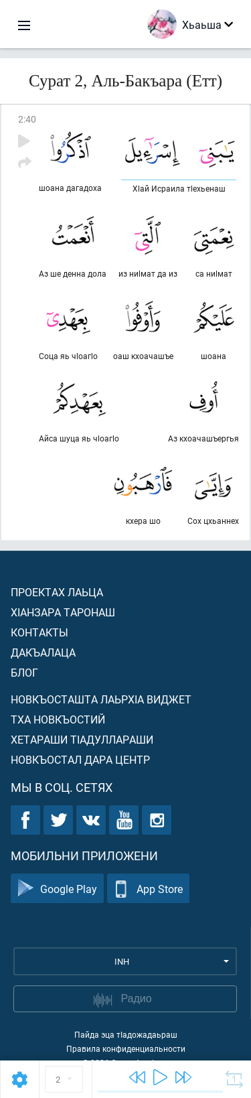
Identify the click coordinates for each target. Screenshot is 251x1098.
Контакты (39, 632)
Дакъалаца (43, 652)
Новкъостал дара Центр (80, 759)
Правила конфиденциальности (125, 1048)
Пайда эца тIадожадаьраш (125, 1034)
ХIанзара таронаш (63, 612)
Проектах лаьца (57, 592)
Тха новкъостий (58, 719)
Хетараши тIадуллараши (82, 739)
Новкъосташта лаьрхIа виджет (101, 699)
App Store (148, 888)
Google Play (57, 888)
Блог (24, 672)
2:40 (27, 119)
